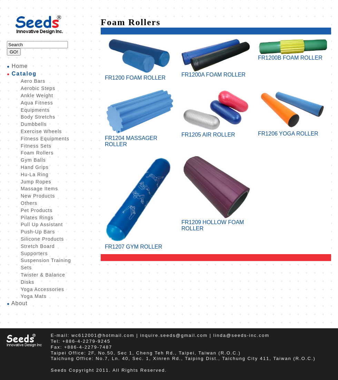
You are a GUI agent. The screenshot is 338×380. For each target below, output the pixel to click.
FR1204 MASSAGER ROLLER (139, 138)
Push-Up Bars (38, 231)
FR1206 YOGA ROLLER (292, 131)
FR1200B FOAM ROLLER (292, 55)
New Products (38, 196)
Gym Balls (33, 160)
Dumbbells (34, 124)
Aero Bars (33, 81)
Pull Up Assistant (42, 224)
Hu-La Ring (35, 174)
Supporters (34, 253)
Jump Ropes (36, 181)
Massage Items (39, 188)
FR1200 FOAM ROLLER (139, 75)
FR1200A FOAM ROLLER (215, 72)
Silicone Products (42, 239)
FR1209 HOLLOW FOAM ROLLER (215, 222)
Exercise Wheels (41, 131)
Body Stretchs (38, 117)
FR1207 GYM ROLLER (139, 244)
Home (20, 66)
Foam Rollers (37, 153)
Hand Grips (35, 167)
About (19, 303)
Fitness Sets (36, 146)
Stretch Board (38, 246)
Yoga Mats (34, 296)
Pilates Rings (37, 217)
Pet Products (36, 210)
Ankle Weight (37, 95)
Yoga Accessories (42, 289)
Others (29, 203)
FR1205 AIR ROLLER (215, 132)
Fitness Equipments (45, 138)
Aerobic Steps (38, 88)
